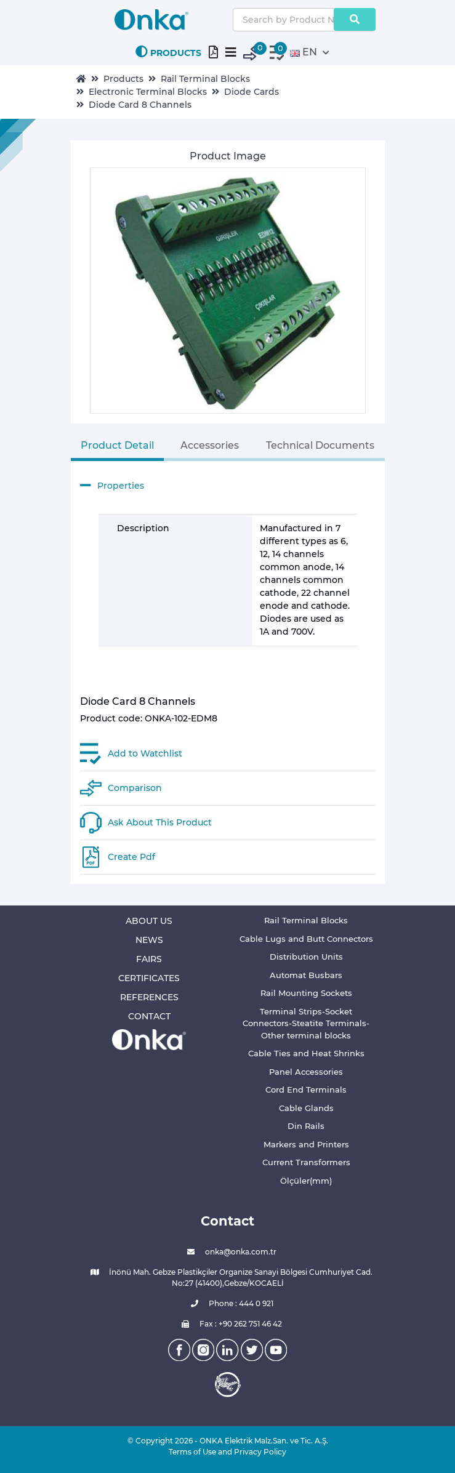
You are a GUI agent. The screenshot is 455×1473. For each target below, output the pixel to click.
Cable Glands (306, 1108)
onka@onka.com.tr (227, 1252)
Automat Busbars (306, 975)
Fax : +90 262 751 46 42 (227, 1324)
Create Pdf (131, 856)
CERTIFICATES (149, 978)
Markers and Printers (306, 1144)
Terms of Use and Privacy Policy (227, 1451)
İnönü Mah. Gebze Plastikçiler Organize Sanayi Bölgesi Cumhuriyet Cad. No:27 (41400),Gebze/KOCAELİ (227, 1277)
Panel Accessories (306, 1072)
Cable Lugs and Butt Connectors (306, 939)
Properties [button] (112, 486)
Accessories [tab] (209, 445)
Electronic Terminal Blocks (148, 91)
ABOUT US (149, 920)
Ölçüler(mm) (306, 1181)
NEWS (149, 939)
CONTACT (149, 1016)
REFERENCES (149, 997)
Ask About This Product (160, 822)
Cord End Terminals (306, 1089)
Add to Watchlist (145, 753)
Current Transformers (306, 1162)
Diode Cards (251, 91)
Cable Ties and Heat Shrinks (306, 1053)
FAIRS (149, 959)
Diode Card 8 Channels (140, 104)
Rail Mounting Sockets (306, 993)
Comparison (135, 787)
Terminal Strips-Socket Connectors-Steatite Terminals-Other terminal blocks (306, 1023)
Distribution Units (306, 956)
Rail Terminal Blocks (205, 78)
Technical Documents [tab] (320, 445)
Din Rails (306, 1126)
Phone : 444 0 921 (227, 1303)
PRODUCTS (168, 52)
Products (123, 78)
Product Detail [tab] (117, 445)
